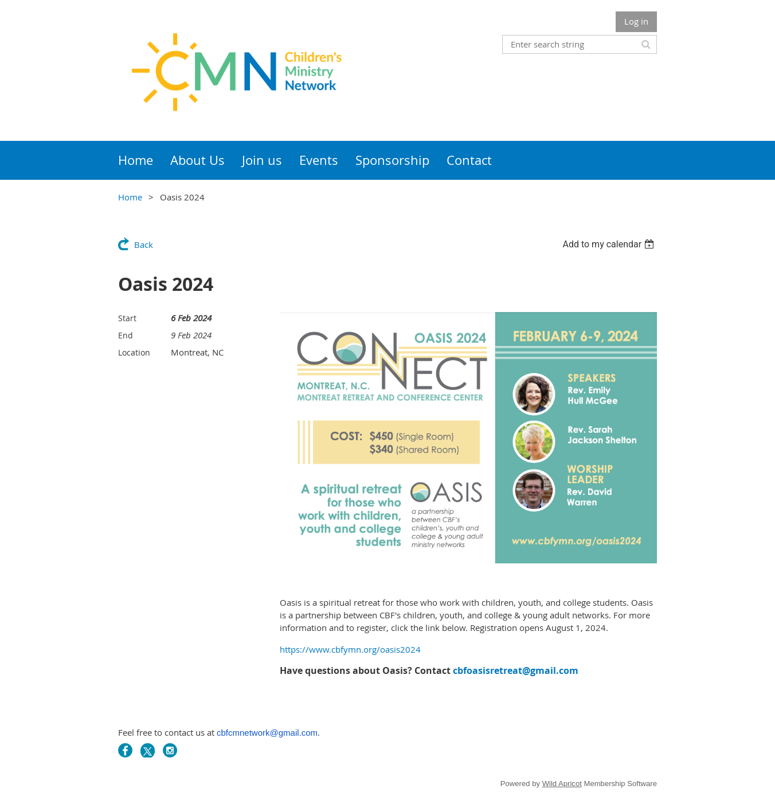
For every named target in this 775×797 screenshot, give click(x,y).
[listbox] (609, 244)
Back (143, 244)
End (125, 335)
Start (127, 318)
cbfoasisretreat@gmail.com (515, 670)
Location (134, 352)
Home (130, 197)
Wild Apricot (562, 783)
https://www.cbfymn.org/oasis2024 (350, 649)
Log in (636, 21)
